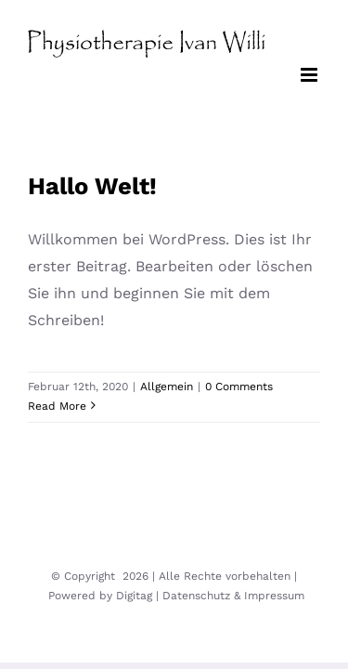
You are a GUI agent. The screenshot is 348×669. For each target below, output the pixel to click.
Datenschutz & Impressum (233, 595)
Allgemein (166, 386)
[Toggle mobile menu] (310, 75)
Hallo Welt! (92, 186)
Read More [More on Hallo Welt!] (57, 406)
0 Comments (239, 386)
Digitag (134, 595)
